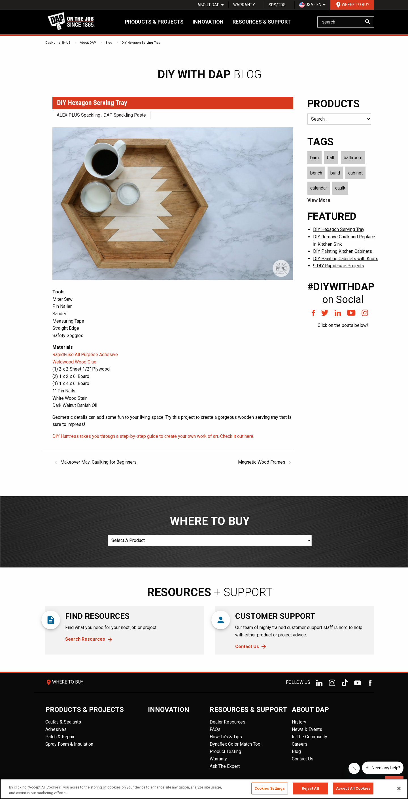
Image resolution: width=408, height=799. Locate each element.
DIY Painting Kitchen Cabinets (342, 251)
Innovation (208, 22)
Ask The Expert (225, 766)
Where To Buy (352, 4)
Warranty (244, 5)
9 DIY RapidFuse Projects (338, 265)
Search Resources (85, 639)
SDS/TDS (277, 5)
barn (314, 157)
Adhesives (56, 729)
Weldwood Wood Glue (74, 362)
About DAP (208, 5)
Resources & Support (262, 22)
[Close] (399, 788)
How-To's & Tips (226, 736)
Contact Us (247, 646)
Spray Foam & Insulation (69, 744)
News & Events (307, 729)
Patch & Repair (60, 736)
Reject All (310, 788)
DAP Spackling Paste (124, 115)
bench (316, 173)
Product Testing (225, 751)
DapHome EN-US (58, 43)
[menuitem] (208, 4)
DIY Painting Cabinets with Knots (345, 258)
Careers (299, 744)
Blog (108, 43)
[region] (204, 789)
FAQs (215, 729)
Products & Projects (154, 22)
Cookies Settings (269, 788)
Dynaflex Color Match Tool (236, 744)
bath (331, 157)
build (335, 173)
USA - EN (310, 5)
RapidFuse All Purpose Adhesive (85, 354)
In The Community (309, 736)
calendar (318, 188)
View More (318, 200)
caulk (340, 188)
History (299, 722)
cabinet (355, 173)
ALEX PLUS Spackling (78, 115)
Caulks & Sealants (63, 722)
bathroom (353, 157)
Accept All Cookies (353, 788)
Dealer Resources (227, 722)
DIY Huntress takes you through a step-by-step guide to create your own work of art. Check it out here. (153, 436)
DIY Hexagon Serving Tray (141, 43)
